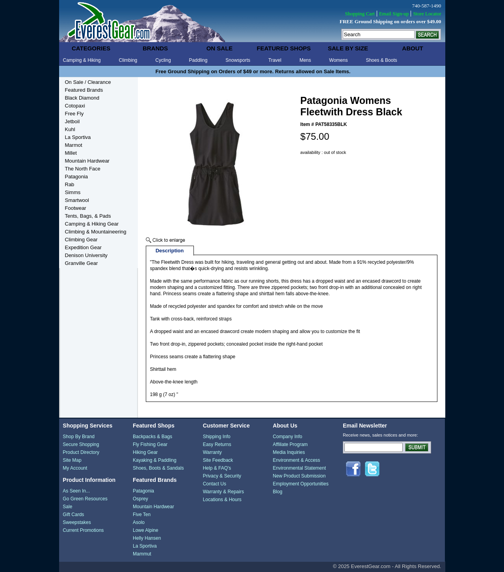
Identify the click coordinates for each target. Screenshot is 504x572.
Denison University (86, 255)
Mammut (142, 554)
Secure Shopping (81, 444)
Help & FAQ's (217, 468)
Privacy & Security (222, 476)
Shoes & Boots (381, 60)
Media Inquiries (289, 452)
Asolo (139, 522)
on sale (219, 48)
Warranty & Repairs (223, 491)
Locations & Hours (222, 499)
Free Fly (74, 114)
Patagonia (76, 177)
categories (91, 48)
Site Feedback (218, 460)
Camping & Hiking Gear (92, 224)
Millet (71, 153)
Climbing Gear (81, 239)
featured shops (284, 48)
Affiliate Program (290, 444)
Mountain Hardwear (87, 161)
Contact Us (214, 484)
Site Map (72, 460)
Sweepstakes (77, 522)
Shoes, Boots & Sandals (158, 468)
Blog (277, 491)
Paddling (198, 60)
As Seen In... (76, 491)
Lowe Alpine (145, 530)
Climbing (128, 60)
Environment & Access (296, 460)
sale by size (348, 48)
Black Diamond (82, 98)
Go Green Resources (85, 499)
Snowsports (237, 60)
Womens (338, 60)
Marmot (73, 145)
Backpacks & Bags (152, 436)
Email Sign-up (394, 14)
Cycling (163, 60)
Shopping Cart (359, 14)
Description (170, 251)
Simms (73, 192)
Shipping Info (217, 436)
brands (155, 48)
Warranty (212, 452)
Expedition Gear (83, 247)
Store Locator (427, 14)
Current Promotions (83, 530)
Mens (305, 60)
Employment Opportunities (300, 484)
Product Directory (81, 452)
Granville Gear (81, 263)
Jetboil (72, 121)
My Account (75, 468)
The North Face (82, 169)
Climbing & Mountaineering (95, 232)
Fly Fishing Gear (150, 444)
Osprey (140, 499)
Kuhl (70, 129)
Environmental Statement (299, 468)
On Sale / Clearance (88, 82)
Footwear (75, 208)
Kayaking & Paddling (155, 460)
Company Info (287, 436)
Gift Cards (73, 514)
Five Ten (142, 514)
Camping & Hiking (82, 60)
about (412, 48)
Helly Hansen (147, 538)
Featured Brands (84, 90)
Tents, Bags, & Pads (88, 216)
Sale (67, 506)
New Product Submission (299, 476)
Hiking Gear (145, 452)
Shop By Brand (79, 436)
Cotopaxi (75, 106)
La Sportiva (78, 137)
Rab (69, 184)
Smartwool (77, 200)
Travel (274, 60)
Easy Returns (217, 444)
